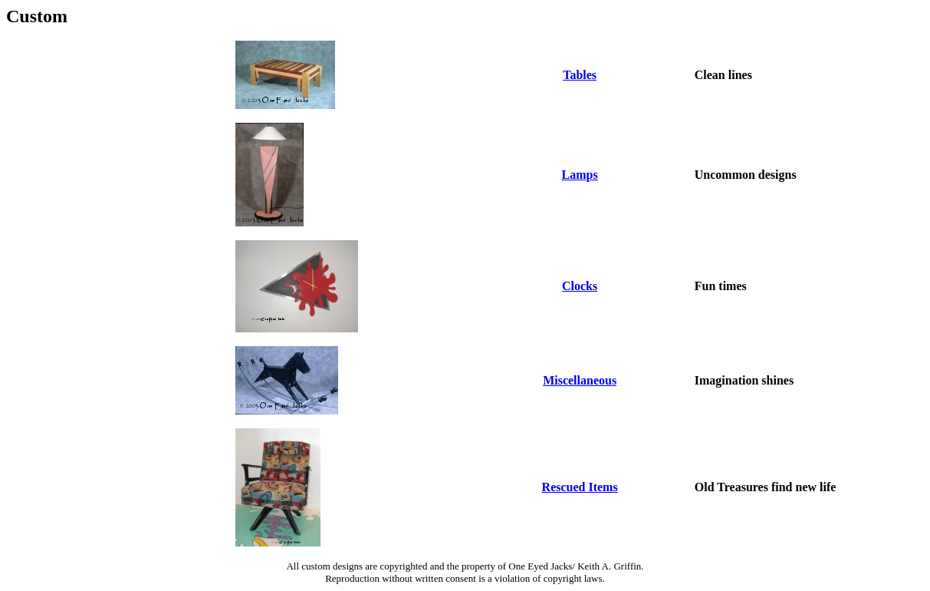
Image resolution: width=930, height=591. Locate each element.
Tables (579, 74)
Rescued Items (580, 487)
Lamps (580, 174)
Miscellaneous (579, 380)
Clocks (579, 285)
